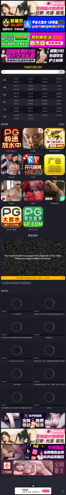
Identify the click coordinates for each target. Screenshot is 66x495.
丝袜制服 (30, 89)
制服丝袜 (16, 96)
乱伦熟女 (44, 96)
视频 (4, 87)
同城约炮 (16, 115)
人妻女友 (44, 108)
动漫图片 (58, 101)
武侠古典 (58, 108)
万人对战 (44, 79)
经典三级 (30, 96)
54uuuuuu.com (33, 67)
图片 (4, 102)
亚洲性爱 (16, 93)
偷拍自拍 (30, 93)
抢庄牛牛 (58, 82)
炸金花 (30, 82)
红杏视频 (16, 118)
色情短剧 (30, 118)
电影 (4, 95)
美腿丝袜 (16, 104)
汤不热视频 (59, 115)
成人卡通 (44, 93)
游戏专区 (58, 79)
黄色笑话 (44, 111)
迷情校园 (16, 111)
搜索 (61, 72)
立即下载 (45, 491)
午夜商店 (30, 115)
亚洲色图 (30, 101)
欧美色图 (44, 101)
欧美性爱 (58, 93)
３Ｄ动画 (58, 86)
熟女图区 (44, 104)
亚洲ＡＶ (16, 86)
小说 (4, 109)
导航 (4, 117)
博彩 (4, 80)
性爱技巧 (58, 111)
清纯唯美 (30, 104)
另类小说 (30, 111)
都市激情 (16, 108)
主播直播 (44, 89)
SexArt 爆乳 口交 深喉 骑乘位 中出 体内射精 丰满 (16, 283)
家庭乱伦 (30, 108)
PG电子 (16, 79)
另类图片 (58, 104)
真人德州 (30, 79)
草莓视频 (44, 115)
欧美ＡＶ (44, 86)
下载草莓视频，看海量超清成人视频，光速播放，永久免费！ (40, 278)
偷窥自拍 (16, 101)
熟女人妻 (16, 89)
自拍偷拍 (30, 86)
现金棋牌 (44, 82)
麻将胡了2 (16, 82)
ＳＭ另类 (58, 89)
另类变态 (58, 96)
